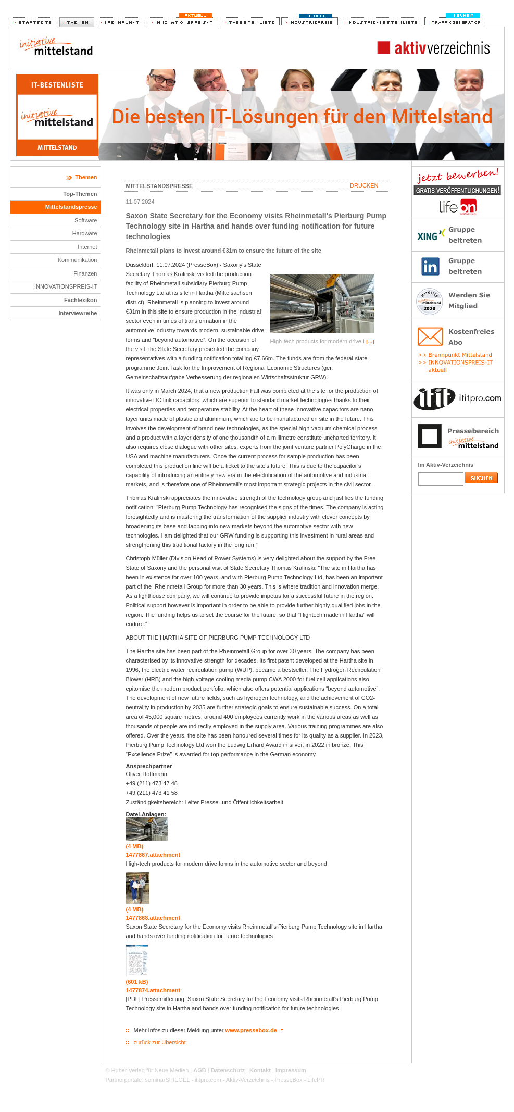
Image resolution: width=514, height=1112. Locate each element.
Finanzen (85, 273)
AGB (199, 1070)
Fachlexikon (80, 300)
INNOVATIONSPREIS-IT (65, 286)
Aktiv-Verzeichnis (248, 1080)
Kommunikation (77, 260)
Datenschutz (228, 1070)
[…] (370, 341)
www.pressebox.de (251, 1030)
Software (85, 220)
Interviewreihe (78, 313)
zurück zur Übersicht (160, 1042)
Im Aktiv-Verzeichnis (446, 464)
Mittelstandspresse (71, 207)
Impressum (290, 1070)
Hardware (84, 233)
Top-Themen (80, 194)
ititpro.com (208, 1080)
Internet (87, 247)
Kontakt (260, 1070)
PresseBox (288, 1080)
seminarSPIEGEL (167, 1080)
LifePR (315, 1080)
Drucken (364, 185)
